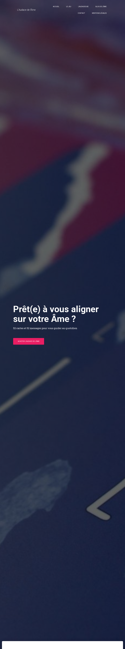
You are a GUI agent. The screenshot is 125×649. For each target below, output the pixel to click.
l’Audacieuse (83, 6)
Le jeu (68, 6)
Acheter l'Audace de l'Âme (28, 341)
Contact (81, 13)
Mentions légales (99, 13)
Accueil (56, 6)
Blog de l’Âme (101, 6)
